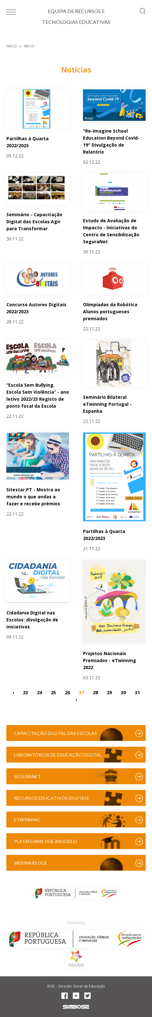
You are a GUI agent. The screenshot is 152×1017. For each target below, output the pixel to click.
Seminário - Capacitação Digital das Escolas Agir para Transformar (34, 221)
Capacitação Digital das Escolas (55, 733)
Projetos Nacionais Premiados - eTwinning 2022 (109, 660)
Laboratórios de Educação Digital (57, 755)
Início (11, 46)
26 (67, 692)
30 (123, 692)
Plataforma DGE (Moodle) (45, 841)
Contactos (76, 922)
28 (95, 692)
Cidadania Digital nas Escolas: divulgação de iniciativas (32, 620)
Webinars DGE (30, 863)
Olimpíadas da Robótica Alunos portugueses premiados (110, 311)
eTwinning (27, 819)
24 (39, 692)
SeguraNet (27, 776)
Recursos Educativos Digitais (51, 798)
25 (53, 692)
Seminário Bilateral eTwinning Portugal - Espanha (107, 404)
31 (137, 692)
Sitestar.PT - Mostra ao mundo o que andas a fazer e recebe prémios (33, 497)
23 (25, 692)
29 (109, 692)
